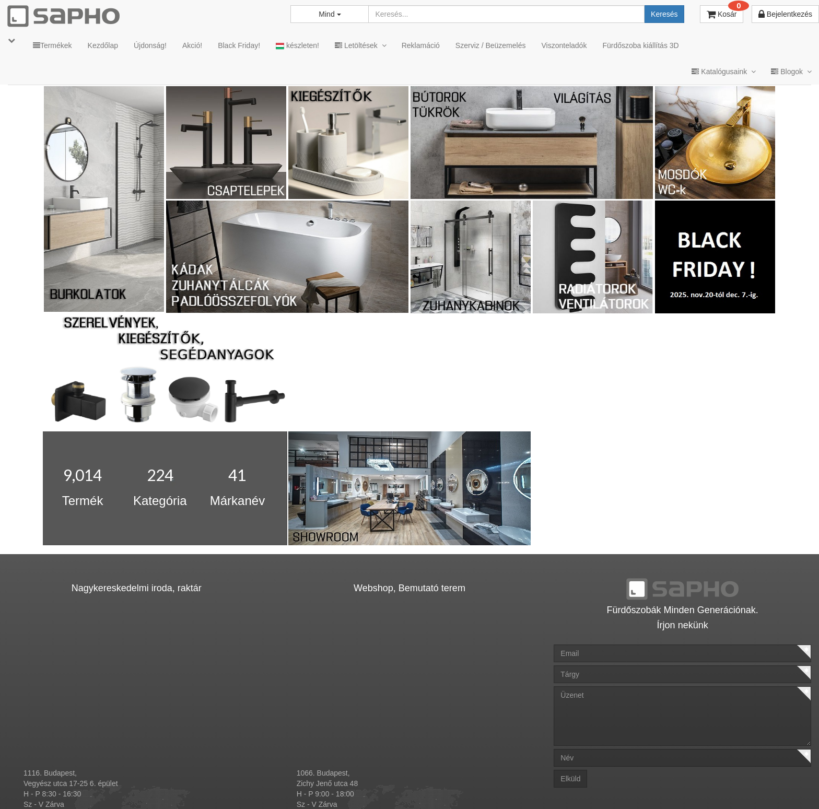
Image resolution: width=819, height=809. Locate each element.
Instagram (601, 788)
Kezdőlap (103, 45)
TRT (354, 788)
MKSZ (387, 788)
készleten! (297, 45)
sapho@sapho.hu (52, 746)
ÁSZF (422, 788)
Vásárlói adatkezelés (532, 788)
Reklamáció (421, 45)
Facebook (660, 788)
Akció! (192, 45)
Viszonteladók (564, 45)
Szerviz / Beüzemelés (490, 45)
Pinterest (718, 788)
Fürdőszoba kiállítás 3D (640, 45)
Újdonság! (150, 45)
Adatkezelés (466, 788)
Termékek (52, 45)
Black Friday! (239, 45)
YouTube (776, 788)
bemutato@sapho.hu (331, 746)
